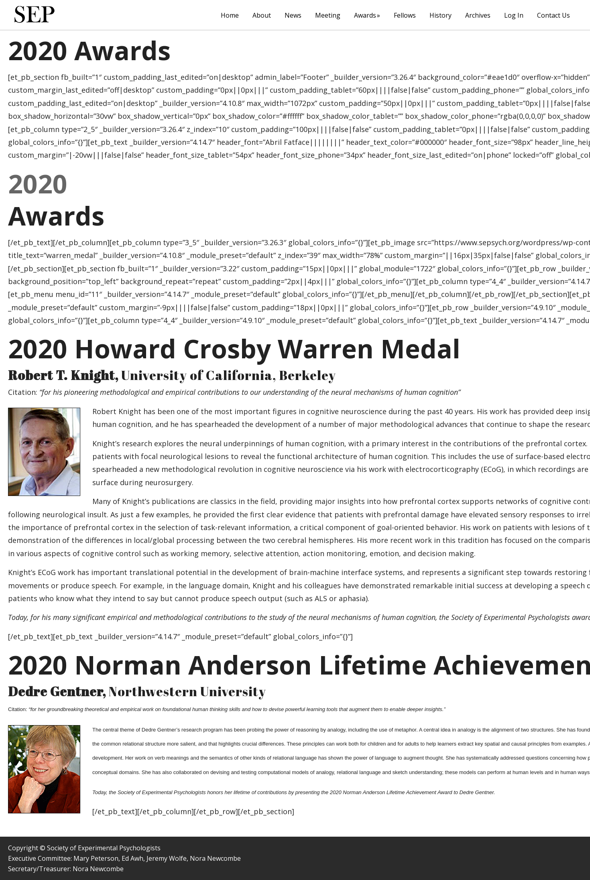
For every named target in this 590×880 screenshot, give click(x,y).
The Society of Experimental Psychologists (34, 14)
